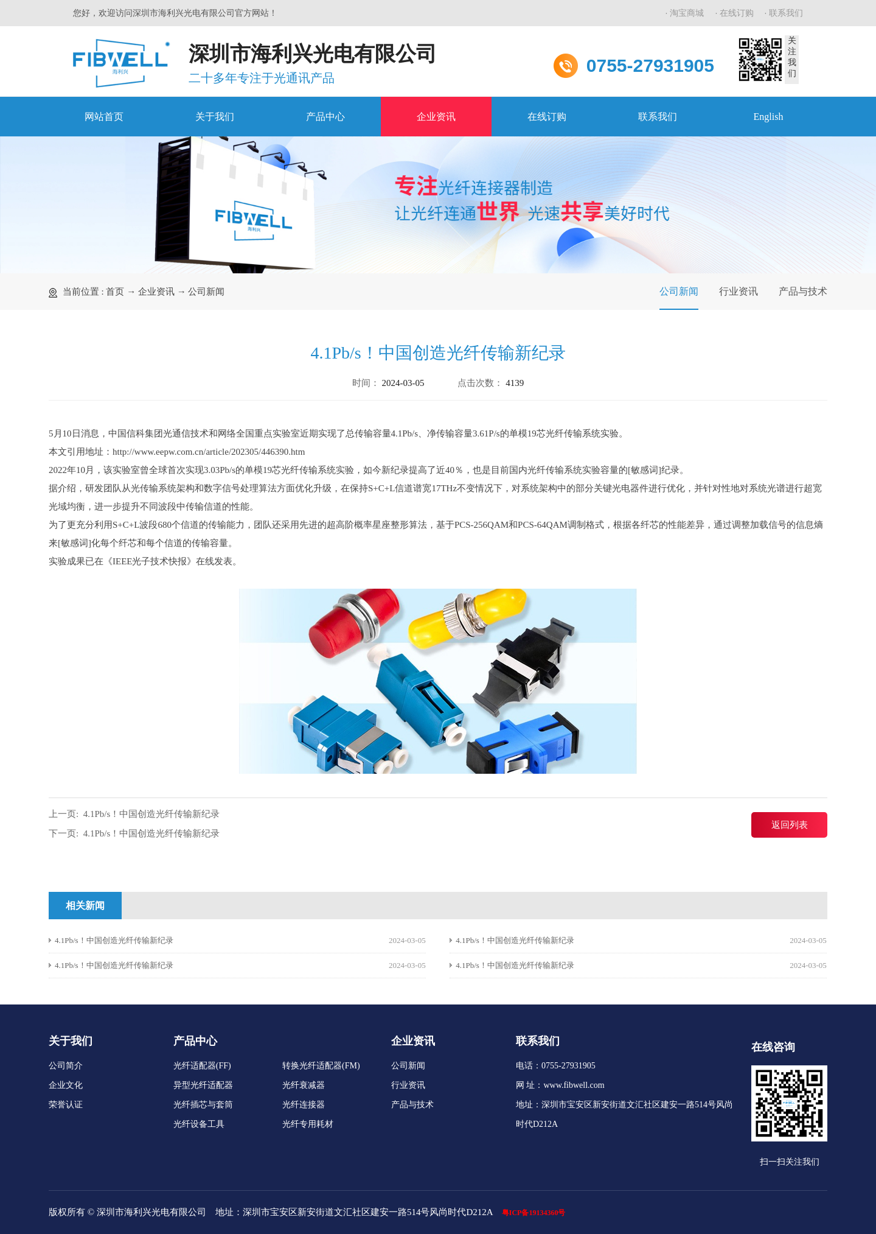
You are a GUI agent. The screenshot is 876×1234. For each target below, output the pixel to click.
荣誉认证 (66, 1104)
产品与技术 (803, 291)
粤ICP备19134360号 (534, 1212)
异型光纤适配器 (203, 1085)
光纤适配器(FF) (202, 1065)
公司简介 (66, 1065)
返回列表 (789, 825)
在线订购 (737, 13)
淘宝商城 (687, 13)
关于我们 (214, 116)
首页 (115, 291)
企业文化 (66, 1085)
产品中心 (325, 116)
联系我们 (786, 13)
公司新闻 (206, 291)
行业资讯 (738, 291)
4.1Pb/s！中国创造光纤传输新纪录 (151, 814)
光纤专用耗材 (307, 1124)
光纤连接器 (303, 1104)
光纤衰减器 (303, 1085)
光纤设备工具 (198, 1124)
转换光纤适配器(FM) (321, 1065)
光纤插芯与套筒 (203, 1104)
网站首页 (104, 116)
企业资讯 (436, 116)
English (769, 116)
